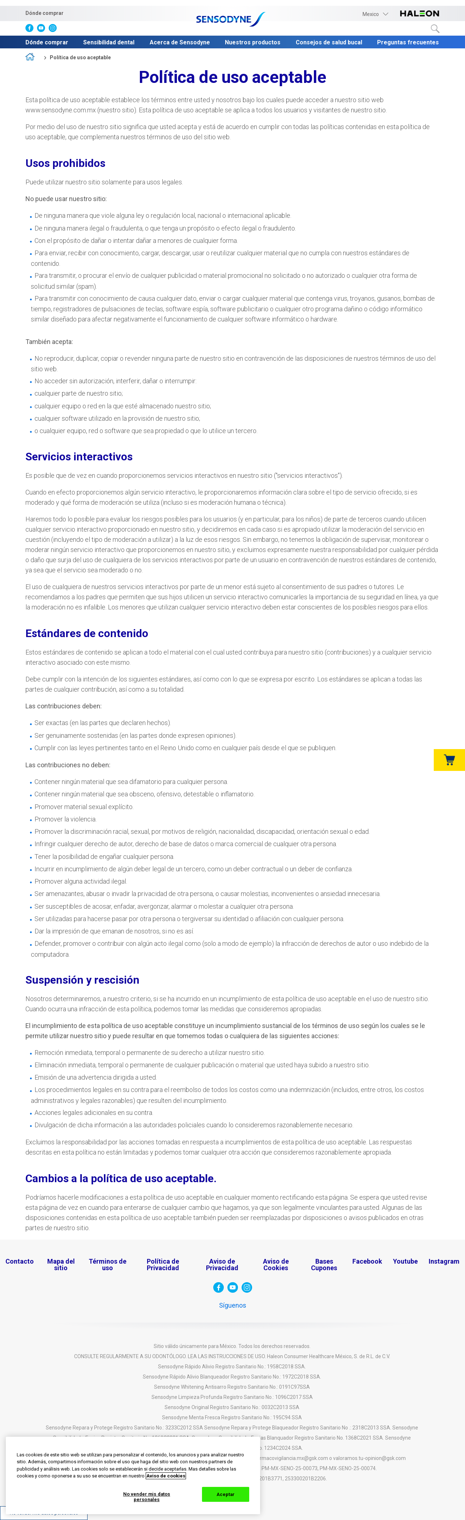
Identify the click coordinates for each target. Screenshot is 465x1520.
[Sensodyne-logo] (232, 20)
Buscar (435, 28)
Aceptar (226, 1494)
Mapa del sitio (61, 1264)
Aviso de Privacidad (222, 1264)
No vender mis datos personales (146, 1497)
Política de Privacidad (163, 1264)
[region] (133, 1475)
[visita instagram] (54, 29)
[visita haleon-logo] (420, 14)
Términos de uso (107, 1264)
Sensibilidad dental (108, 42)
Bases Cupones (324, 1264)
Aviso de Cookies (276, 1264)
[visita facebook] (31, 29)
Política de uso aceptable (80, 57)
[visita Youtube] (43, 29)
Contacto (19, 1261)
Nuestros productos (252, 42)
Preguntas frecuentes (408, 42)
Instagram (444, 1261)
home (32, 58)
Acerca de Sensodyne (180, 42)
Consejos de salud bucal (329, 42)
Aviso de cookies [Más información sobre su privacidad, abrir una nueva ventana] (165, 1476)
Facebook (367, 1261)
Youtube (405, 1261)
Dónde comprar (44, 13)
